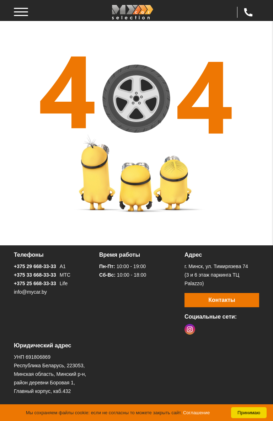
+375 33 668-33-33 (35, 275)
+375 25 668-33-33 (35, 283)
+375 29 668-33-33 (35, 266)
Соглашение (196, 412)
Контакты (221, 300)
